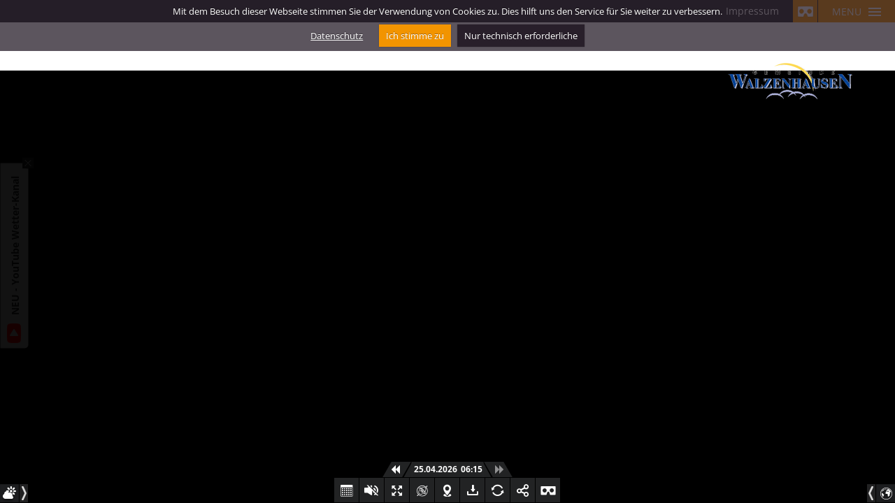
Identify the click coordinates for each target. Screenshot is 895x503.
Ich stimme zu (415, 35)
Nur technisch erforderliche (521, 35)
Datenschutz (336, 35)
